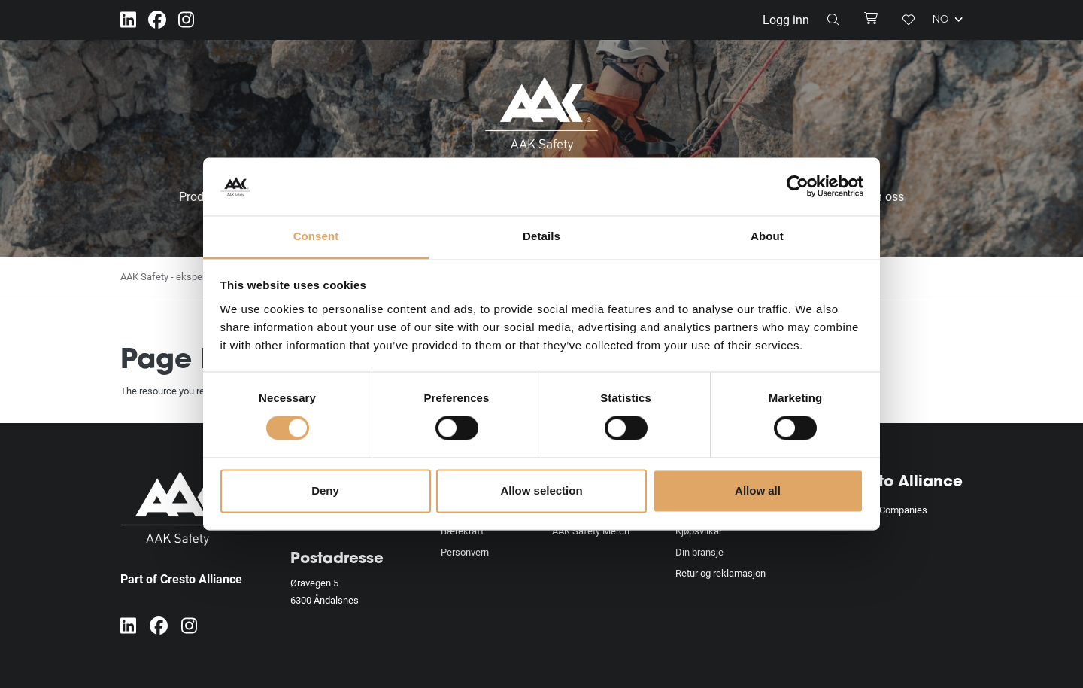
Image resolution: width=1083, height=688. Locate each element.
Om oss (883, 196)
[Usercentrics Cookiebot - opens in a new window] (797, 186)
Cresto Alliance (903, 482)
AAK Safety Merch (590, 530)
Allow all (758, 490)
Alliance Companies (885, 509)
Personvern (465, 552)
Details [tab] (541, 236)
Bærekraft (462, 530)
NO (948, 19)
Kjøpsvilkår (698, 530)
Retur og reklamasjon (720, 573)
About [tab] (767, 236)
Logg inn (786, 19)
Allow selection (541, 490)
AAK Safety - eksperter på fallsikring (197, 276)
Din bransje (699, 552)
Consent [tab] (316, 236)
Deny (325, 490)
